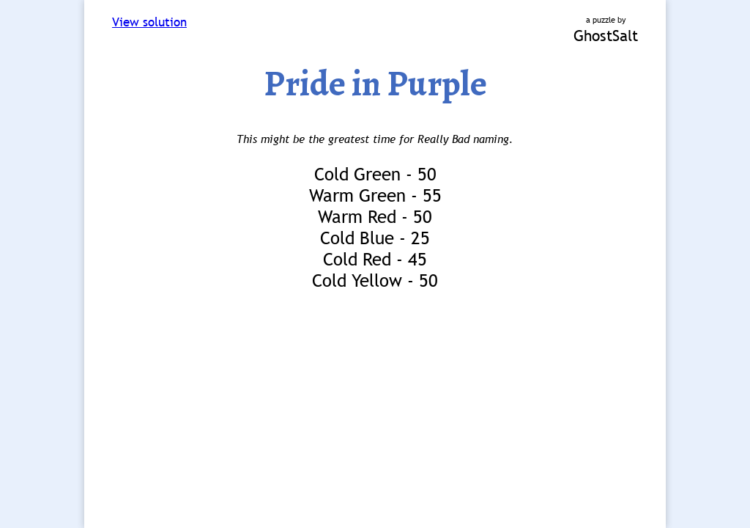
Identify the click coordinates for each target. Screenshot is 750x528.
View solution (149, 22)
